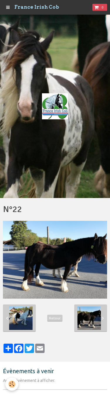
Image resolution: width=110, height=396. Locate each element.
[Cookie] (11, 384)
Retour (55, 318)
